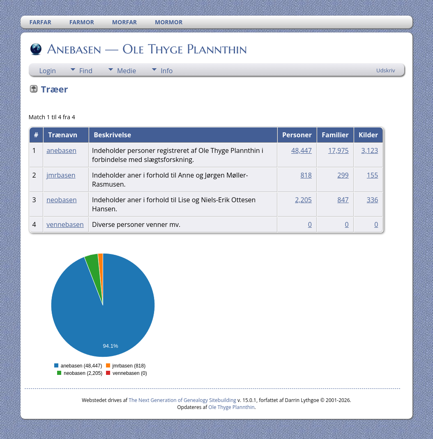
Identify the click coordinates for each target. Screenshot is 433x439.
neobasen (61, 199)
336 (372, 199)
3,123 (370, 150)
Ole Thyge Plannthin (231, 407)
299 (342, 175)
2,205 (303, 199)
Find (85, 70)
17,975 (338, 150)
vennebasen (65, 224)
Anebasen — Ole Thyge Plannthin (146, 49)
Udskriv (385, 70)
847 (342, 199)
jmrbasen (61, 175)
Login (47, 70)
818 (305, 175)
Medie (126, 70)
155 (372, 175)
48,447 (301, 150)
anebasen (61, 150)
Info (167, 70)
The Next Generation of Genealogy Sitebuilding (182, 400)
